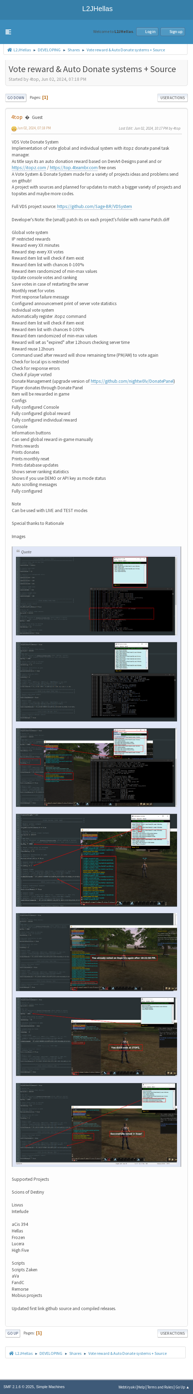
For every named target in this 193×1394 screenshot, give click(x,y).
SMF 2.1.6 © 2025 (18, 1387)
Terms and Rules (160, 1387)
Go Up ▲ (182, 1387)
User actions (172, 97)
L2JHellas (96, 8)
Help (141, 1387)
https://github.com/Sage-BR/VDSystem (94, 206)
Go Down (15, 97)
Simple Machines (50, 1387)
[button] (8, 32)
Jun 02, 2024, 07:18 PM (34, 127)
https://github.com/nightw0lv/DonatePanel (132, 381)
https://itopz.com (29, 168)
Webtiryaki (127, 1387)
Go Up (12, 1333)
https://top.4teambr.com (74, 168)
